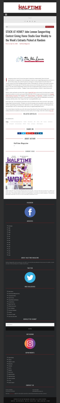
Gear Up (9, 368)
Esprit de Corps (11, 297)
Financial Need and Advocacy (13, 299)
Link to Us (27, 401)
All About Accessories (12, 306)
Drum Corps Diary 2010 (12, 316)
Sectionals (10, 366)
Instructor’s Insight (11, 314)
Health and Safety (11, 376)
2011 (9, 236)
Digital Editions (11, 357)
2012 (9, 238)
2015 (9, 244)
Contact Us (12, 393)
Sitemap (48, 401)
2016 (9, 246)
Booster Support (11, 382)
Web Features (10, 291)
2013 (9, 240)
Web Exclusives (49, 26)
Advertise (13, 401)
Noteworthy (10, 363)
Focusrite (15, 95)
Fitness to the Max (11, 378)
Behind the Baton (11, 374)
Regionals (10, 370)
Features (9, 359)
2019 (9, 253)
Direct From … (10, 372)
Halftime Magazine (25, 44)
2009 (9, 232)
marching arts (33, 123)
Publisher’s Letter (11, 361)
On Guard (10, 312)
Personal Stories (11, 302)
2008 (9, 230)
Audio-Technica (9, 95)
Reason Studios (31, 95)
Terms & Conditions (41, 401)
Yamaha (52, 94)
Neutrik (23, 95)
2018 (9, 251)
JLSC (7, 123)
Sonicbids (40, 95)
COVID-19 (24, 123)
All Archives (10, 226)
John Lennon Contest (18, 123)
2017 (9, 249)
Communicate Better (12, 295)
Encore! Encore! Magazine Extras (14, 293)
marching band (11, 123)
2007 (9, 228)
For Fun (9, 380)
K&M (41, 121)
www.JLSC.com (32, 92)
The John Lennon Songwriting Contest (16, 121)
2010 (9, 234)
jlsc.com (51, 110)
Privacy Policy (33, 401)
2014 (9, 242)
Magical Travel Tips (11, 304)
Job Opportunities (20, 401)
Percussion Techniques (12, 310)
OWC (34, 121)
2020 (9, 255)
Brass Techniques (11, 308)
